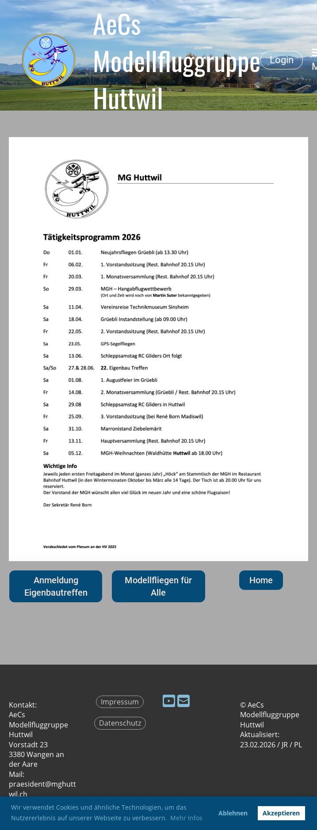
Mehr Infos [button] (186, 818)
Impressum (120, 702)
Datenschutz (120, 723)
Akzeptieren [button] (281, 813)
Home (261, 580)
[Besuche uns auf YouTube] (169, 700)
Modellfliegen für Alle (158, 586)
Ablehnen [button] (233, 813)
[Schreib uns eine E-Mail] (183, 700)
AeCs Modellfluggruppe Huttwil (176, 60)
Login (282, 59)
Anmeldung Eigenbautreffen (56, 586)
